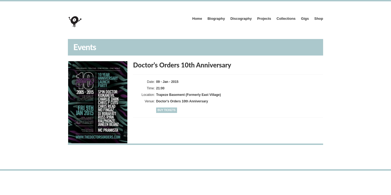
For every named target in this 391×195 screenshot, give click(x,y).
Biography (216, 19)
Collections (286, 19)
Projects (264, 19)
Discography (241, 19)
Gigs (305, 19)
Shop (318, 19)
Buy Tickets (166, 110)
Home (197, 19)
